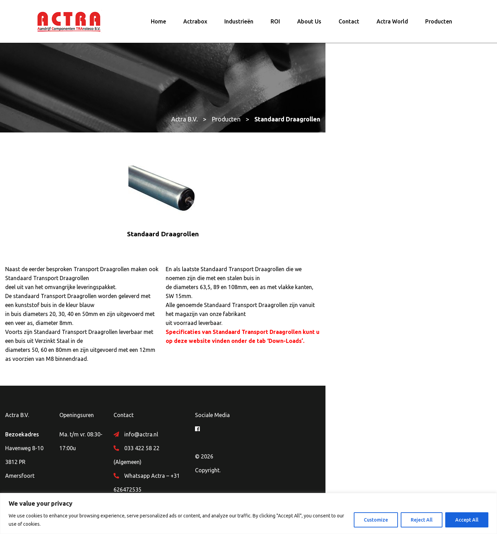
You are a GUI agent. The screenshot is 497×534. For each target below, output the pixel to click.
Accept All (466, 520)
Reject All (421, 520)
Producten (438, 26)
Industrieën (238, 26)
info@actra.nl (209, 434)
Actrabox (195, 26)
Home (158, 26)
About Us (309, 26)
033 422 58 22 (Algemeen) (224, 448)
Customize (376, 520)
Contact (349, 26)
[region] (248, 513)
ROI (275, 26)
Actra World (392, 26)
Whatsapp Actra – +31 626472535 (234, 462)
